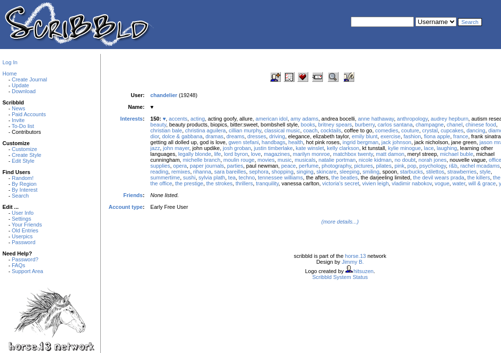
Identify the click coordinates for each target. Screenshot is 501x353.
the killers (478, 177)
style (485, 172)
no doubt (404, 160)
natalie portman (337, 160)
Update (20, 85)
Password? (25, 259)
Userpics (22, 236)
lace (428, 148)
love (256, 154)
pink (399, 166)
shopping (283, 172)
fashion (412, 136)
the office (161, 183)
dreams (236, 136)
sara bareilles (230, 172)
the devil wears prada (438, 177)
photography (336, 166)
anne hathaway (376, 119)
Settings (21, 219)
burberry (364, 124)
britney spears (335, 124)
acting (197, 119)
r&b (453, 166)
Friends (133, 195)
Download (24, 91)
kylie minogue (404, 148)
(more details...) (340, 222)
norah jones (432, 160)
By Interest (25, 190)
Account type (126, 207)
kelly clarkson (343, 148)
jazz (155, 148)
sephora (259, 172)
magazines (277, 154)
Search (20, 196)
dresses (257, 136)
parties (235, 166)
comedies (386, 130)
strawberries (462, 172)
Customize (24, 149)
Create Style (27, 155)
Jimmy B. (353, 262)
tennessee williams (280, 177)
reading (159, 172)
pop (412, 166)
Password (23, 242)
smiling (371, 172)
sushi (189, 177)
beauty (158, 124)
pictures (363, 166)
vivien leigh (375, 183)
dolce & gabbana (182, 136)
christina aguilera (205, 130)
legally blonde (194, 154)
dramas (214, 136)
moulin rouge (239, 160)
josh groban (237, 148)
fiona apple (437, 136)
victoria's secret (340, 183)
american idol (271, 119)
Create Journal (29, 79)
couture (410, 130)
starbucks (411, 172)
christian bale (166, 130)
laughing (447, 148)
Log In (10, 62)
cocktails (330, 130)
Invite (18, 120)
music (284, 160)
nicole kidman (375, 160)
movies (265, 160)
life (217, 154)
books (308, 124)
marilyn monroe (311, 154)
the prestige (189, 183)
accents (178, 119)
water (459, 183)
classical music (282, 130)
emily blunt (365, 136)
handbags (273, 142)
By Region (24, 184)
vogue (442, 183)
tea (231, 177)
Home (9, 73)
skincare (327, 172)
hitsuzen (363, 271)
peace (288, 166)
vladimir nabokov (412, 183)
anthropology (412, 119)
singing (305, 172)
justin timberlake (273, 148)
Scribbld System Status (340, 277)
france (460, 136)
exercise (391, 136)
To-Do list (23, 126)
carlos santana (395, 124)
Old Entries (25, 230)
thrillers (243, 183)
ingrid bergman (360, 142)
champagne (429, 124)
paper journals (207, 166)
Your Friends (27, 224)
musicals (305, 160)
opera (180, 166)
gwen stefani (243, 142)
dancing (475, 130)
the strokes (219, 183)
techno (247, 177)
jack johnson (396, 142)
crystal (430, 130)
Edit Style (23, 161)
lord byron (236, 154)
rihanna (202, 172)
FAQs (18, 265)
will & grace (482, 183)
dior (154, 136)
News (18, 108)
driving (277, 136)
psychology (432, 166)
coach (310, 130)
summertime (165, 177)
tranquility (267, 183)
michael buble (456, 154)
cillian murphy (245, 130)
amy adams (305, 119)
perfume (309, 166)
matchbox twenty (353, 154)
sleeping (350, 172)
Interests (131, 119)
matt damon (390, 154)
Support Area (27, 271)
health (295, 142)
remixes (180, 172)
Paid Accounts (29, 114)
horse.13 (355, 256)
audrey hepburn (449, 119)
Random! (23, 178)
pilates (383, 166)
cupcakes (452, 130)
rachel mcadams (480, 166)
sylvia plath (212, 177)
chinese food (481, 124)
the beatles (344, 177)
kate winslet (310, 148)
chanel (454, 124)
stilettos (435, 172)
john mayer (176, 148)
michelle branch (201, 160)
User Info (23, 213)
